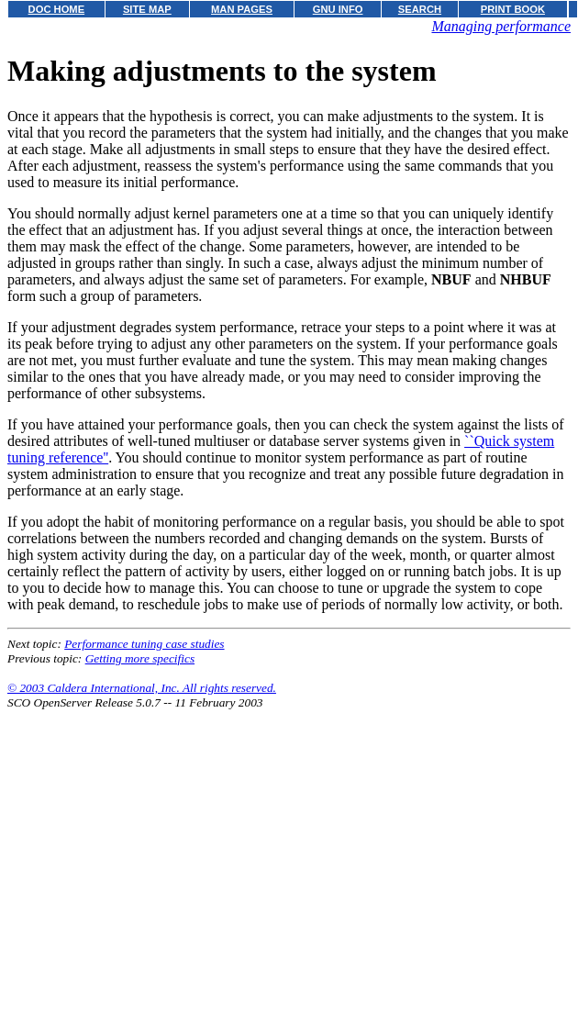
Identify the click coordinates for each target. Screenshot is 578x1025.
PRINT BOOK (513, 9)
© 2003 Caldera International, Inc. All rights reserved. (141, 688)
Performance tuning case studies (144, 644)
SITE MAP (147, 9)
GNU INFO (338, 9)
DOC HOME (56, 9)
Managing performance (501, 26)
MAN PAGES (241, 9)
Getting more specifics (140, 658)
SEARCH (419, 9)
